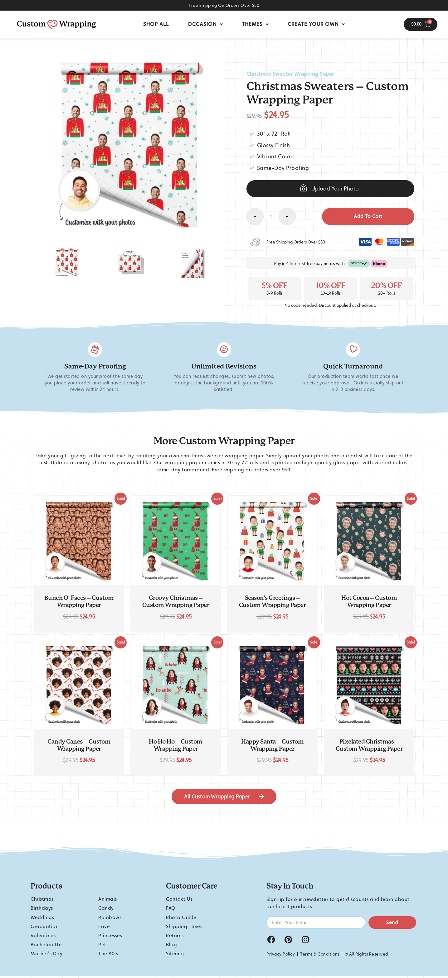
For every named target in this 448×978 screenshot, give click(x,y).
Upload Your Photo (335, 188)
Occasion (205, 24)
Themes (255, 24)
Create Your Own (316, 24)
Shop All (156, 24)
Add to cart (368, 216)
